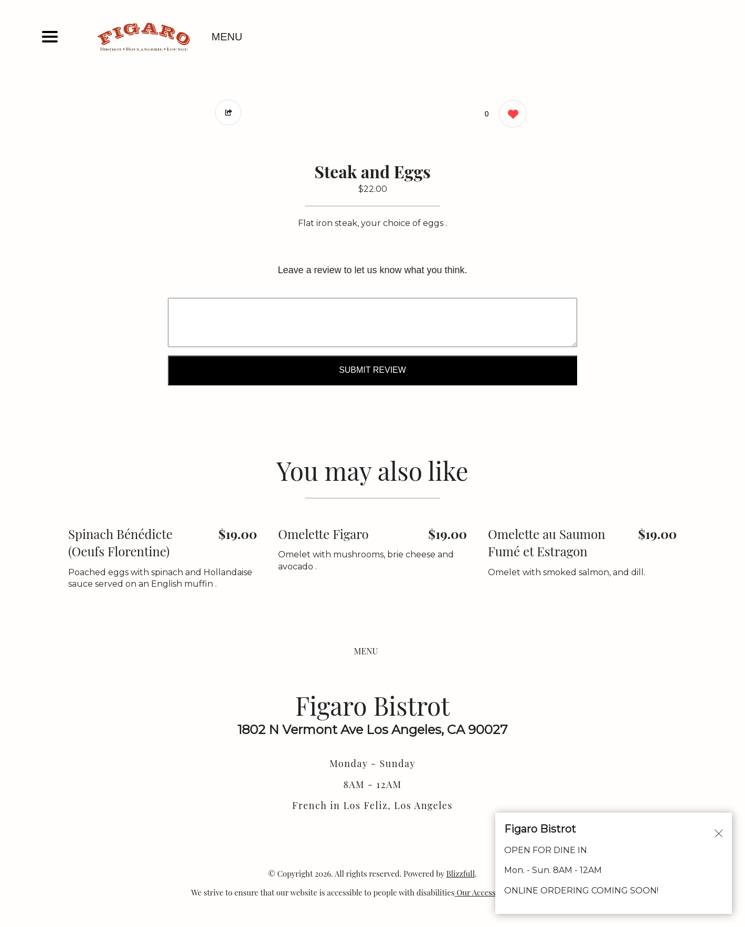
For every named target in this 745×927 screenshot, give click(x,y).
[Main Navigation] (50, 36)
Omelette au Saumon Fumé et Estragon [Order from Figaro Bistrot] (546, 542)
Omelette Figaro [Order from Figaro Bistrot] (323, 533)
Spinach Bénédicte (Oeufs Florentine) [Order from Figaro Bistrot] (120, 542)
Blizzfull (460, 873)
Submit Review (372, 369)
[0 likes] (510, 115)
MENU (226, 36)
